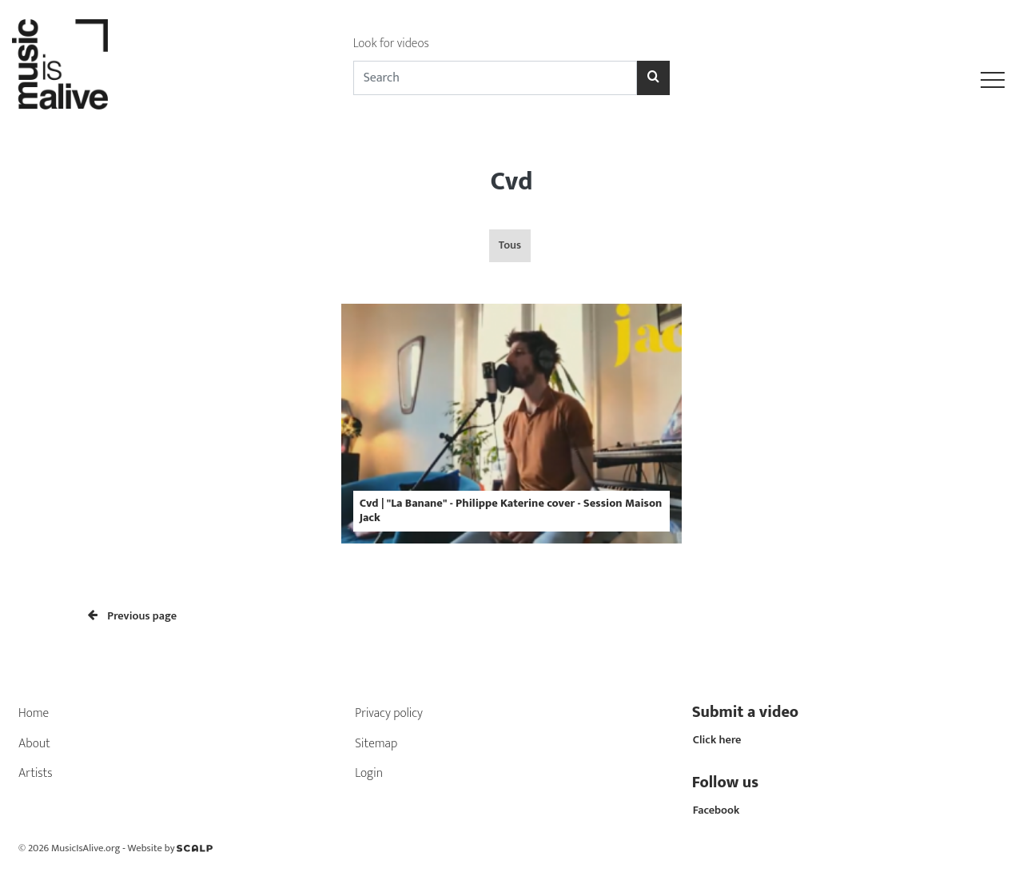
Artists (35, 773)
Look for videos (391, 43)
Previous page (132, 616)
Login (369, 773)
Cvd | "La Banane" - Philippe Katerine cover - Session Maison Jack (511, 510)
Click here (717, 740)
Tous (510, 245)
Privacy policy (389, 713)
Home (33, 713)
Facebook (716, 810)
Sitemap (376, 744)
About (34, 744)
